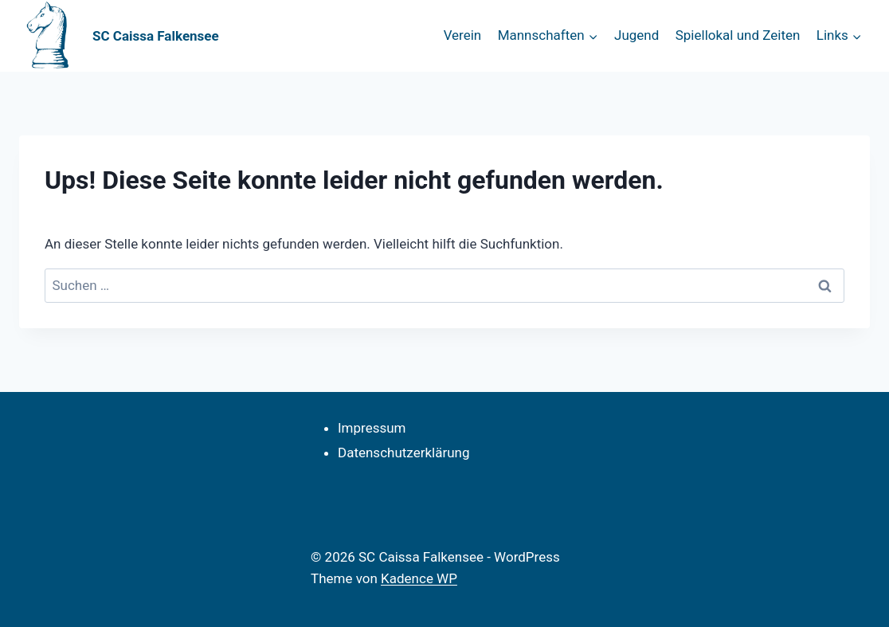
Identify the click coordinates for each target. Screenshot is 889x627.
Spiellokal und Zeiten (738, 35)
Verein (463, 35)
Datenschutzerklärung (403, 452)
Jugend (636, 35)
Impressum (372, 428)
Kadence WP (419, 578)
